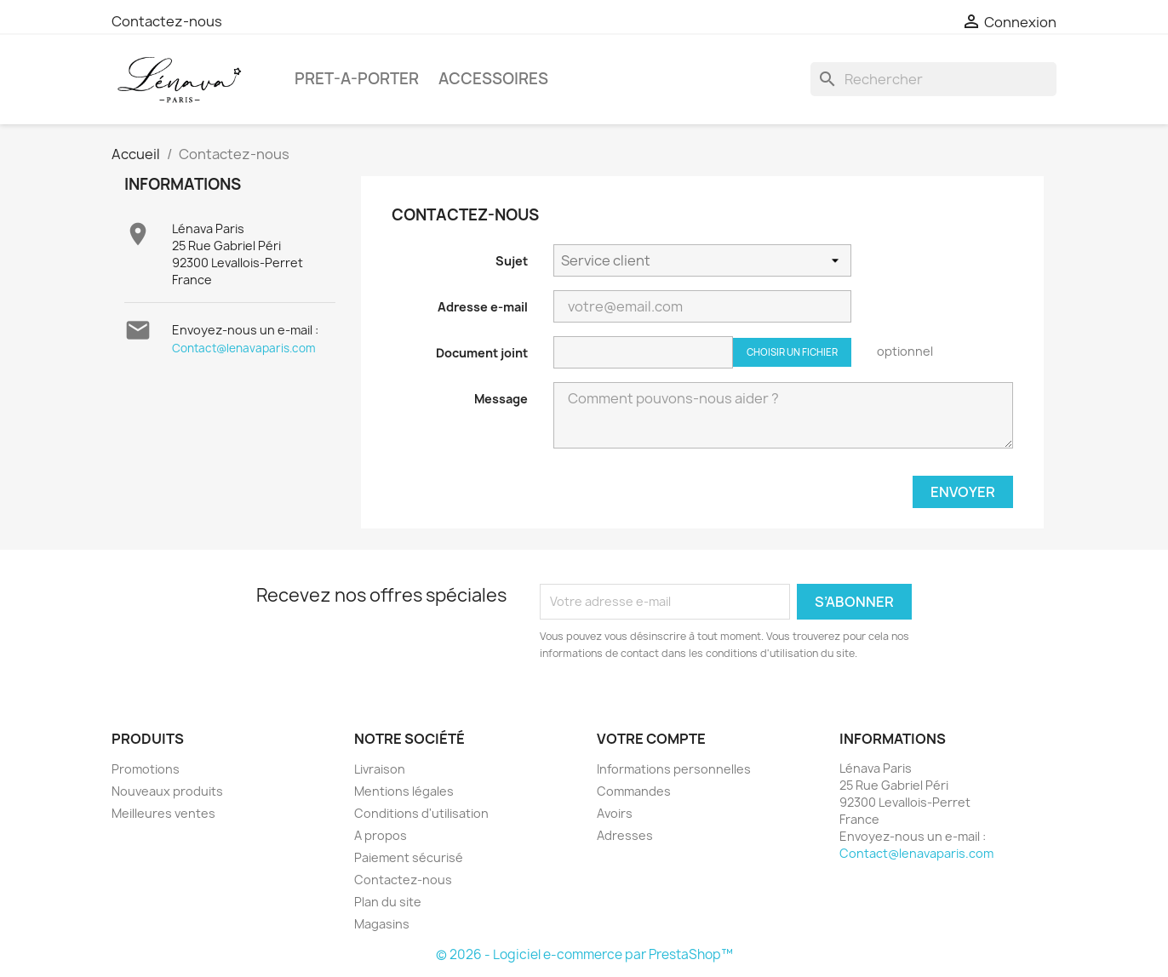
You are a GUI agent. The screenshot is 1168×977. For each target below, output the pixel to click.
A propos (380, 835)
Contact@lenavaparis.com (244, 348)
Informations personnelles (674, 769)
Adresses (625, 835)
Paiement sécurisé (408, 857)
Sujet (511, 261)
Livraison (379, 769)
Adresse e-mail (483, 307)
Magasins (381, 924)
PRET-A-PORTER (357, 78)
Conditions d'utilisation (421, 813)
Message (501, 399)
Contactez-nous (167, 21)
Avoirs (615, 813)
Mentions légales (404, 791)
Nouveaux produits (167, 791)
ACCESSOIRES (493, 78)
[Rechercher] (933, 79)
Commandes (634, 791)
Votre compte (651, 738)
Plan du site (387, 902)
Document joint (482, 353)
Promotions (146, 769)
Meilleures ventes (163, 813)
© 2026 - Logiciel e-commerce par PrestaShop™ (584, 954)
